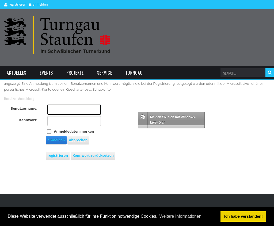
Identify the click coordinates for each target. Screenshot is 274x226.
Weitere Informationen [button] (180, 216)
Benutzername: (24, 108)
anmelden (40, 4)
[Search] (241, 73)
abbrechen (78, 139)
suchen (269, 72)
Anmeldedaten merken (74, 131)
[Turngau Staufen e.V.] (57, 18)
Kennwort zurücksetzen (93, 155)
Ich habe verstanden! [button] (243, 216)
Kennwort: (28, 119)
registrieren (17, 4)
